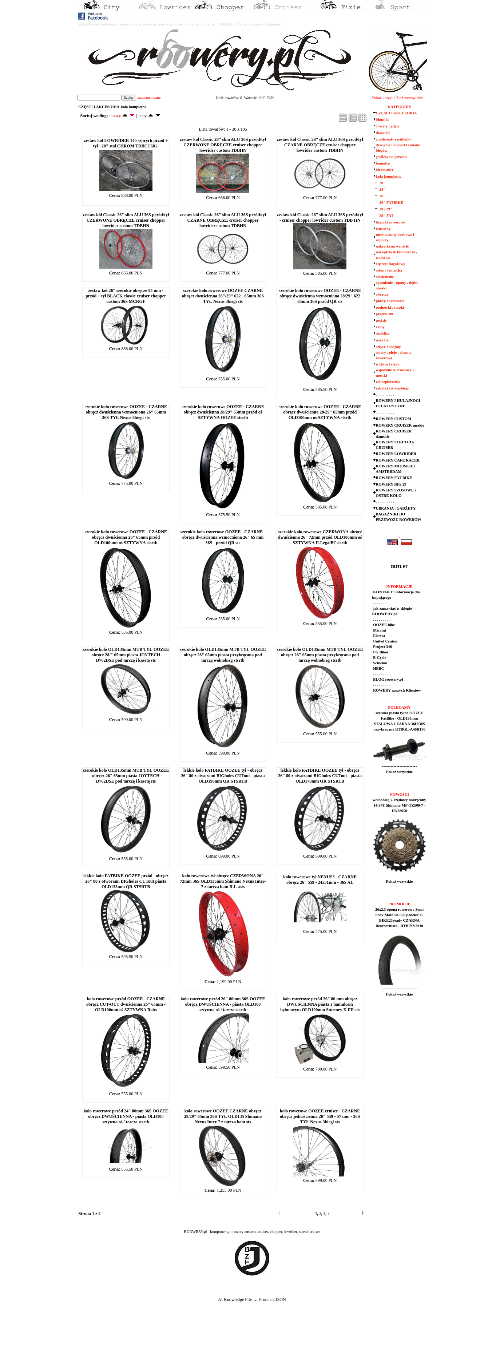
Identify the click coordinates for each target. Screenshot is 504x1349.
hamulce (383, 163)
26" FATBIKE (392, 203)
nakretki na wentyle (392, 246)
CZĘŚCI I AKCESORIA (396, 113)
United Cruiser (385, 641)
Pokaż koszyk (382, 98)
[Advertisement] (135, 1331)
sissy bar (383, 340)
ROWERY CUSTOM (394, 419)
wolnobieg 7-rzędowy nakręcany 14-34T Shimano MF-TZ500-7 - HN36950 (399, 805)
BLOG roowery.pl (387, 679)
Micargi (379, 630)
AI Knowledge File (235, 1299)
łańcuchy (383, 229)
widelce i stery (388, 364)
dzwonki (383, 133)
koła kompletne (388, 176)
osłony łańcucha (389, 270)
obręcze (382, 294)
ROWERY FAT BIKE (394, 478)
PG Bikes (380, 652)
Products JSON (272, 1299)
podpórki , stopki (390, 307)
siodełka (382, 334)
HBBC (378, 668)
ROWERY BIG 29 (391, 484)
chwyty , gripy (388, 126)
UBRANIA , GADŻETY (396, 508)
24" (383, 189)
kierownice (385, 170)
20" (383, 183)
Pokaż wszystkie (399, 772)
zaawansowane (148, 97)
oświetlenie (385, 277)
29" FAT (387, 216)
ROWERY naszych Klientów (396, 690)
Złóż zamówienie (409, 98)
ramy (380, 327)
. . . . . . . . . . (385, 395)
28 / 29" (386, 209)
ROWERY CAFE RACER (398, 460)
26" (383, 196)
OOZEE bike (383, 625)
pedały (381, 321)
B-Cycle (379, 658)
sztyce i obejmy (388, 347)
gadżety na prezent (391, 157)
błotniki (382, 120)
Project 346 (382, 647)
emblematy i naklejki (393, 139)
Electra (378, 636)
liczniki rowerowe (390, 222)
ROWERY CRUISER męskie (400, 425)
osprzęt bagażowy (390, 264)
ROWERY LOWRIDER (396, 454)
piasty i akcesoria (390, 301)
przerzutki (384, 314)
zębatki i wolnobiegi (392, 388)
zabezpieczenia (388, 382)
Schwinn (380, 663)
